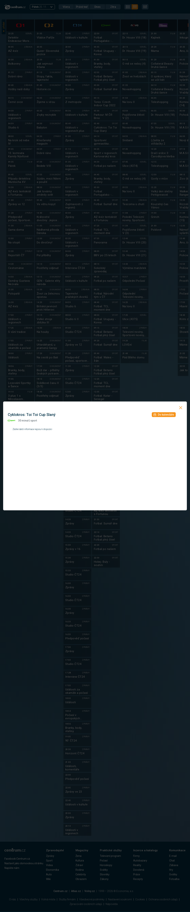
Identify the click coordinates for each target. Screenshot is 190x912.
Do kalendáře (164, 414)
